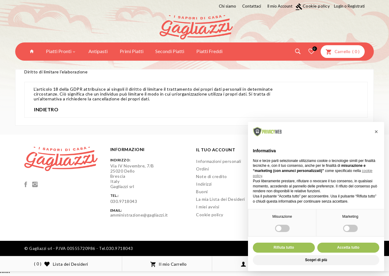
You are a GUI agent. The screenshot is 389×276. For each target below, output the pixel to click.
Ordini (202, 168)
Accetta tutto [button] (348, 247)
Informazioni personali (218, 161)
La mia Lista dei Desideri (220, 199)
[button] (376, 131)
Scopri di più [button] (316, 260)
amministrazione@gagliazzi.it (139, 214)
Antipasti (98, 51)
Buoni (202, 191)
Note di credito (211, 176)
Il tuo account (215, 149)
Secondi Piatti (169, 51)
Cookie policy (312, 5)
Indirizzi (204, 184)
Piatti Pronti (60, 51)
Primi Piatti (131, 51)
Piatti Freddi (209, 51)
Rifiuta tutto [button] (284, 247)
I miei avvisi (207, 206)
